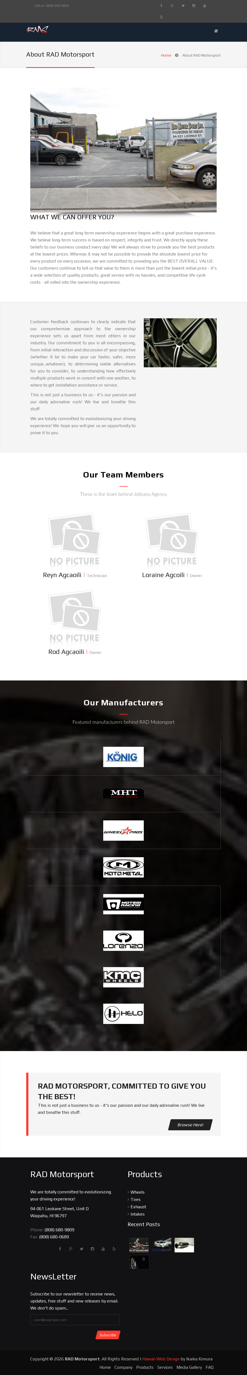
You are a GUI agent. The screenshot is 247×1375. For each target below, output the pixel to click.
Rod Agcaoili (66, 651)
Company (123, 1367)
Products (144, 1367)
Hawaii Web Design (160, 1358)
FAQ (209, 1367)
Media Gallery (189, 1367)
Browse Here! (190, 1124)
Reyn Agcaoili (62, 574)
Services (165, 1367)
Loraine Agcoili (163, 574)
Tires (136, 1199)
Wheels (138, 1192)
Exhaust (138, 1206)
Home (166, 55)
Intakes (138, 1214)
